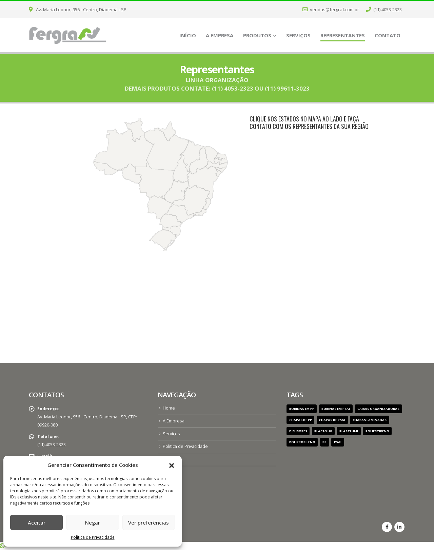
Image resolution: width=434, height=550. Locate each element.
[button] (171, 464)
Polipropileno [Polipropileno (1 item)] (302, 442)
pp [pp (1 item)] (324, 442)
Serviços (298, 35)
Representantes (342, 35)
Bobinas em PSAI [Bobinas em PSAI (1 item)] (335, 408)
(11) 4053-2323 (384, 9)
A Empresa (219, 35)
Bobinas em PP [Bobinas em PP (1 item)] (301, 408)
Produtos (257, 35)
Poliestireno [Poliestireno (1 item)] (377, 431)
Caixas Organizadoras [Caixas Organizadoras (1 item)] (378, 408)
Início (187, 35)
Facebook (387, 527)
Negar (92, 522)
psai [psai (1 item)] (337, 442)
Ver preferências (148, 522)
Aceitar (36, 522)
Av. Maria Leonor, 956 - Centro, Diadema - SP (77, 9)
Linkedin (399, 527)
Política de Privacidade (93, 537)
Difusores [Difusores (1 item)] (298, 431)
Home (169, 408)
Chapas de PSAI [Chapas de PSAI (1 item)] (332, 420)
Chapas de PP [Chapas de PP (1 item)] (300, 420)
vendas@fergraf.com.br (330, 9)
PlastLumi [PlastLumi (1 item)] (348, 431)
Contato (387, 35)
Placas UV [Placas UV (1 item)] (323, 431)
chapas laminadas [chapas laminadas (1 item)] (370, 420)
